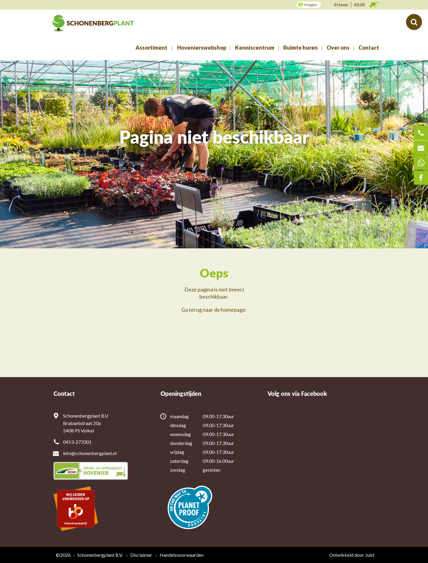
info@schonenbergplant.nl (90, 453)
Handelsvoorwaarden (182, 555)
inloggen (310, 4)
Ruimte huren (300, 47)
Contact (368, 47)
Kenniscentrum (254, 47)
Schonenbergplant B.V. (100, 555)
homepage (233, 309)
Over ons (338, 47)
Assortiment (151, 47)
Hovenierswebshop (201, 47)
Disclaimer (141, 555)
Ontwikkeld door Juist (351, 555)
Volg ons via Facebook (297, 393)
